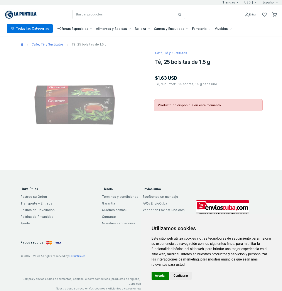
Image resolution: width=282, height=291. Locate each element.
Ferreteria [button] (199, 28)
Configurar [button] (181, 275)
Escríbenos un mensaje (160, 196)
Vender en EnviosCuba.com (163, 210)
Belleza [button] (140, 28)
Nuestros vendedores (118, 223)
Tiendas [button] (228, 2)
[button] (274, 14)
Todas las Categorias (30, 28)
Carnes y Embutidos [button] (169, 28)
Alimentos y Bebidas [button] (111, 28)
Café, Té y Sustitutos (48, 44)
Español (268, 2)
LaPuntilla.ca (77, 256)
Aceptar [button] (160, 275)
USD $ (248, 2)
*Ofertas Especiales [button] (72, 28)
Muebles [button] (221, 28)
